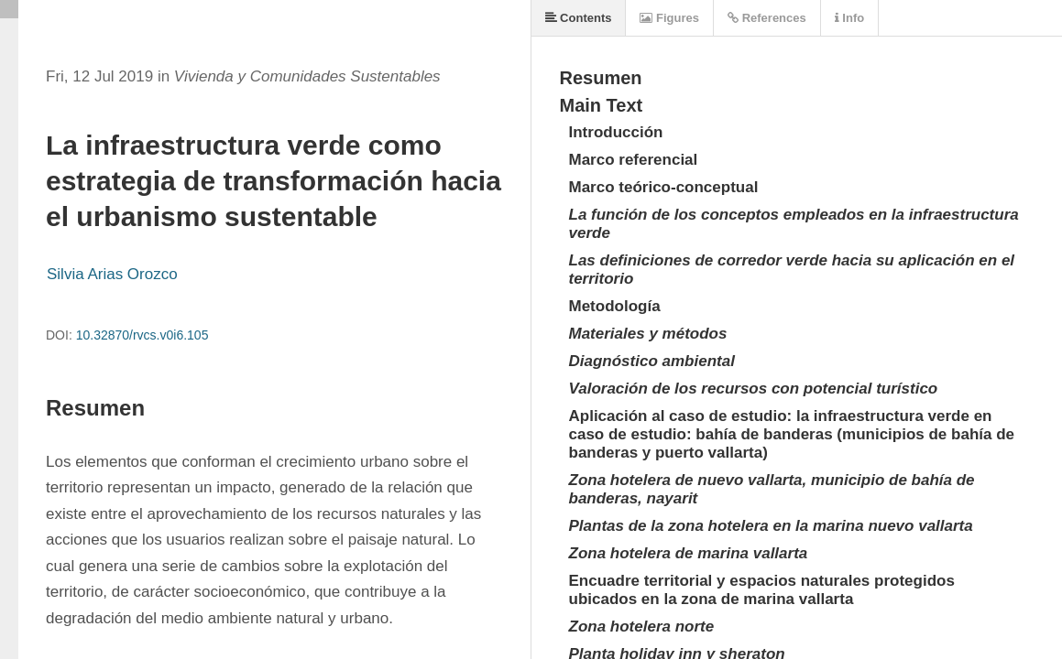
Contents (578, 18)
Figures (669, 18)
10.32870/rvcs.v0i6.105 (142, 335)
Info (849, 18)
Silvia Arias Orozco (112, 274)
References (767, 18)
